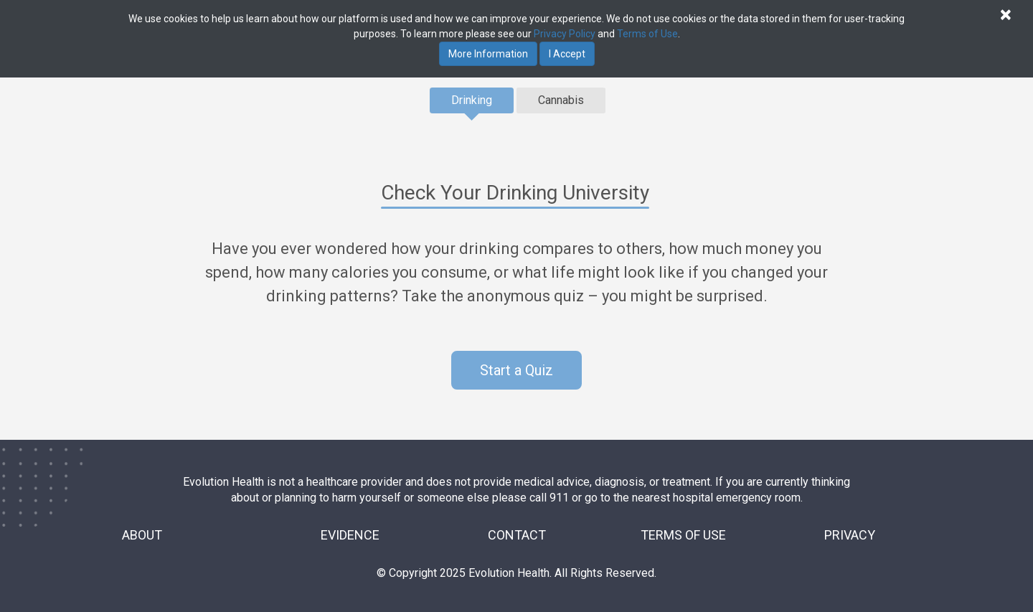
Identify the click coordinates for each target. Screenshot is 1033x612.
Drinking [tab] (471, 100)
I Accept (567, 54)
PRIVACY (849, 534)
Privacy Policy (564, 33)
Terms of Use (647, 33)
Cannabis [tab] (561, 100)
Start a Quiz (516, 370)
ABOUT (142, 534)
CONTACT (517, 534)
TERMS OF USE (683, 534)
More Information (488, 54)
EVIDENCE (350, 534)
